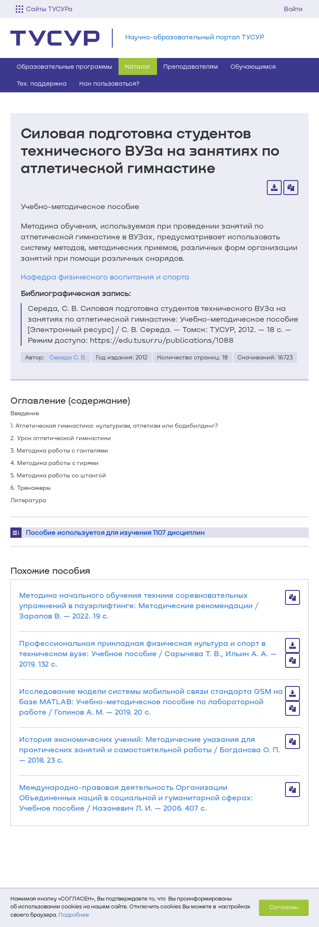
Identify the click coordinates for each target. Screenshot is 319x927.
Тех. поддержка (42, 83)
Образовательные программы (64, 66)
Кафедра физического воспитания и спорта (105, 276)
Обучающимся (253, 66)
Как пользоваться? (109, 83)
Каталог (138, 66)
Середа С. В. (67, 357)
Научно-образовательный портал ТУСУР (194, 37)
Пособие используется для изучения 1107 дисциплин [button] (115, 532)
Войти (293, 8)
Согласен (283, 906)
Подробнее (73, 914)
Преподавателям (190, 66)
